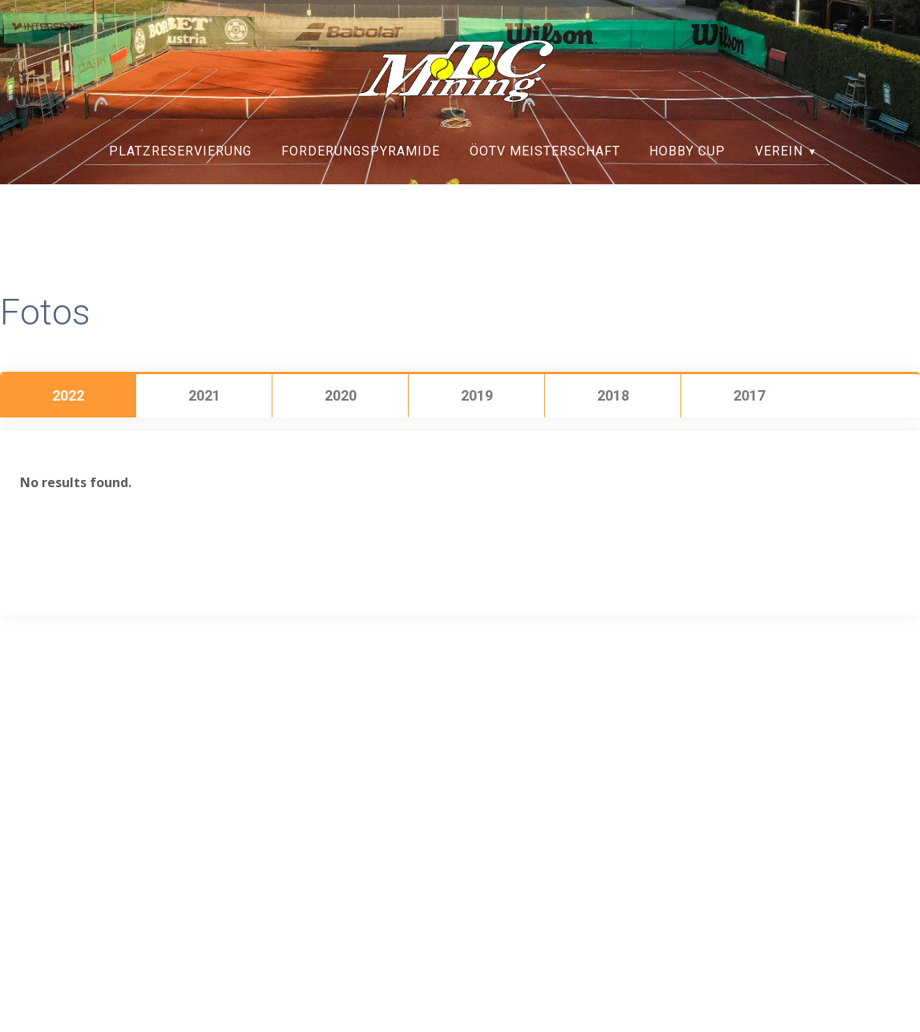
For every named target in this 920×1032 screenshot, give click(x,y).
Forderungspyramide (360, 151)
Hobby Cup (687, 151)
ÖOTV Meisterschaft (545, 151)
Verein (779, 151)
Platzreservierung (180, 151)
